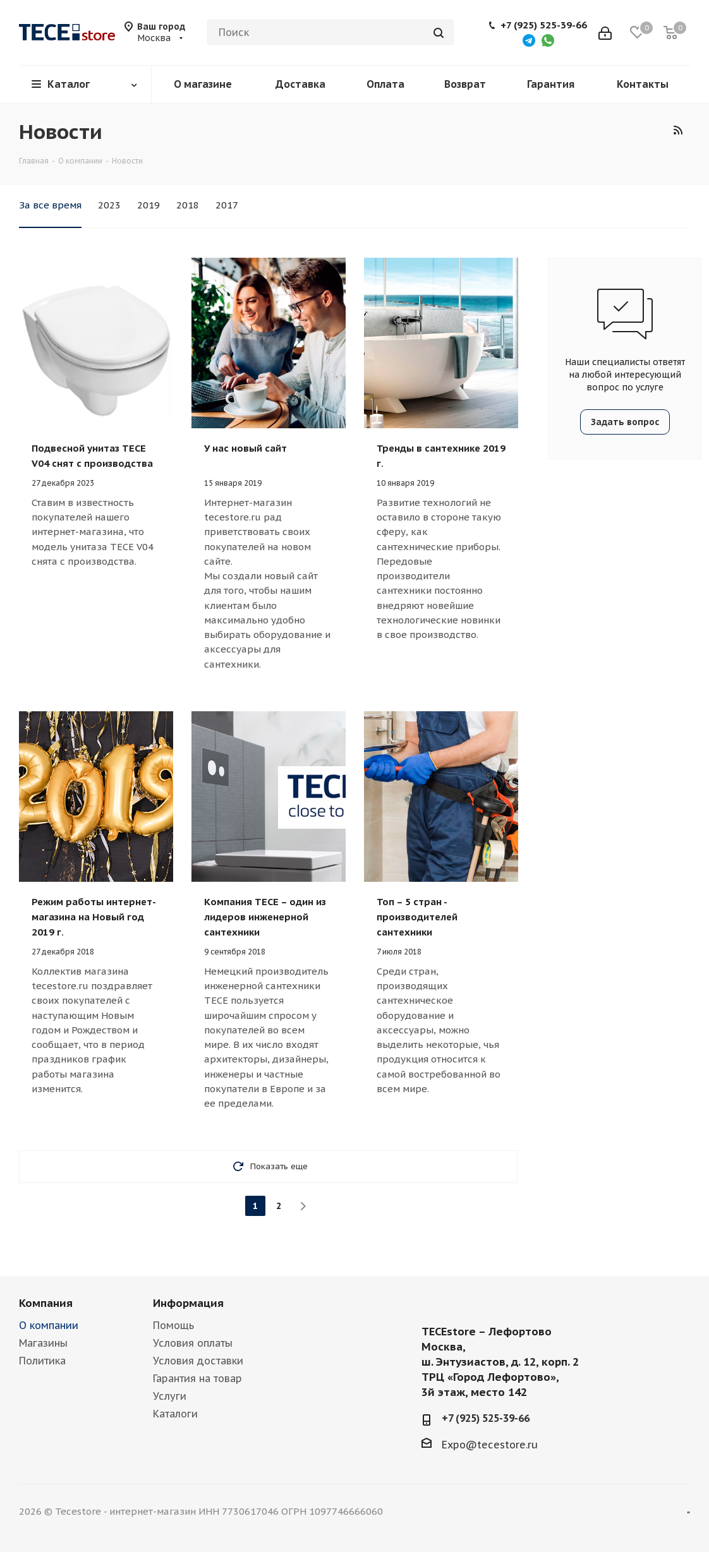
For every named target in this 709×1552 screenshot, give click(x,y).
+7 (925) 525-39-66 (543, 25)
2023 (109, 205)
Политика (42, 1360)
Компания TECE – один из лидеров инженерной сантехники (265, 917)
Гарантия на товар (197, 1378)
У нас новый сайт (245, 448)
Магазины (43, 1343)
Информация (188, 1303)
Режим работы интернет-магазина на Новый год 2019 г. (94, 917)
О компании (48, 1325)
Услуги (169, 1396)
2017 (226, 205)
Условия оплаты (193, 1343)
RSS (677, 130)
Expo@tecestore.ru (490, 1444)
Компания (46, 1303)
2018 (187, 205)
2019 (148, 205)
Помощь (173, 1325)
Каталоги (175, 1413)
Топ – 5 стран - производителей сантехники (417, 917)
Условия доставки (198, 1360)
